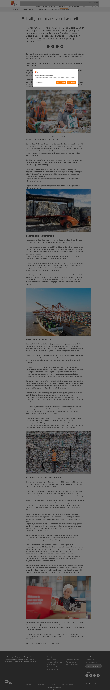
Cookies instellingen (39, 82)
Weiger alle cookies (61, 82)
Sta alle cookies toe (71, 82)
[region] (55, 78)
